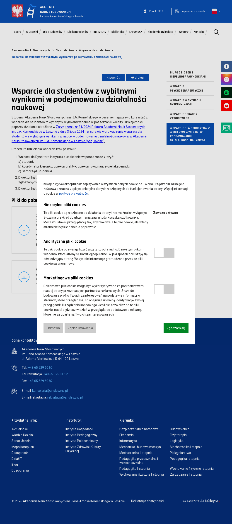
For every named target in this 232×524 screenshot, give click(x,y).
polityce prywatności (73, 193)
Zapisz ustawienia (80, 328)
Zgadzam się (176, 328)
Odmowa (53, 328)
